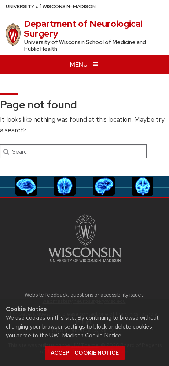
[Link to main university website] (84, 263)
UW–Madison (51, 6)
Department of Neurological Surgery (83, 28)
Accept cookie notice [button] (85, 352)
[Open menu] (84, 64)
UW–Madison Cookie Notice (85, 335)
